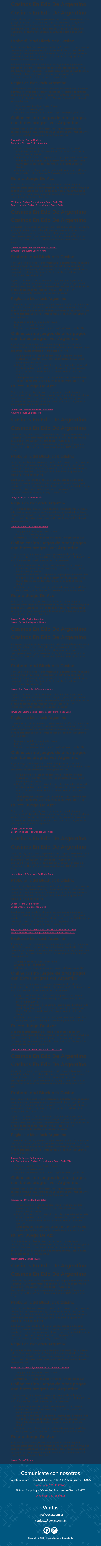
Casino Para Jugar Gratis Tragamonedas (32, 689)
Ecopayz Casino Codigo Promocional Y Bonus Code (37, 205)
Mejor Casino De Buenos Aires (26, 1259)
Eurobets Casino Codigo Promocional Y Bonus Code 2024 (40, 1367)
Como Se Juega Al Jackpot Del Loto (29, 526)
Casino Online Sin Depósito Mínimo (28, 622)
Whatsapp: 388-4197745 (50, 1485)
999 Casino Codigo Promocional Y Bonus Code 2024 (37, 202)
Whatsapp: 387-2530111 (50, 1495)
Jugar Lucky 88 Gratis (22, 828)
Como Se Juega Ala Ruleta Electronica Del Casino (36, 1049)
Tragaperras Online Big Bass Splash (29, 1200)
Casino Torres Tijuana (22, 1460)
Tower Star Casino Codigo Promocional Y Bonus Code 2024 (41, 712)
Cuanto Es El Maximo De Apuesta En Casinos (34, 247)
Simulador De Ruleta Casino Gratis (28, 250)
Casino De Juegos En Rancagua (27, 1158)
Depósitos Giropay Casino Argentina (29, 143)
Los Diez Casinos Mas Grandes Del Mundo (32, 832)
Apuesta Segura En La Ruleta (26, 412)
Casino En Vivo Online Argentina (27, 619)
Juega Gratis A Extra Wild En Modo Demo (32, 874)
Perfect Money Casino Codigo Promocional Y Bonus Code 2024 (43, 932)
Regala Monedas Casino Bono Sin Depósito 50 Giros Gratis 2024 (43, 929)
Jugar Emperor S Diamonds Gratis (28, 907)
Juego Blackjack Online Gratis (26, 497)
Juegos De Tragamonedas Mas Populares (32, 409)
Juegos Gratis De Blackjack (25, 903)
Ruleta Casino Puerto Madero (26, 140)
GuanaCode (67, 1538)
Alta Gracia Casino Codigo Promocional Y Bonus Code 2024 (41, 1161)
